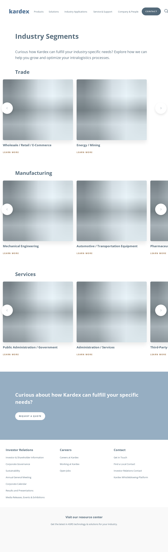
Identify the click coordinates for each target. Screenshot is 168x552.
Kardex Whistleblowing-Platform (131, 477)
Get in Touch (120, 457)
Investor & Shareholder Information (25, 457)
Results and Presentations (19, 490)
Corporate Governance (18, 464)
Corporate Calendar (16, 484)
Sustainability (13, 470)
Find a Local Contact (124, 464)
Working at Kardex (69, 464)
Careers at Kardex (69, 457)
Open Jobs (65, 470)
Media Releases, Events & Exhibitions (25, 497)
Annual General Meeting (18, 477)
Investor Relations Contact (128, 470)
